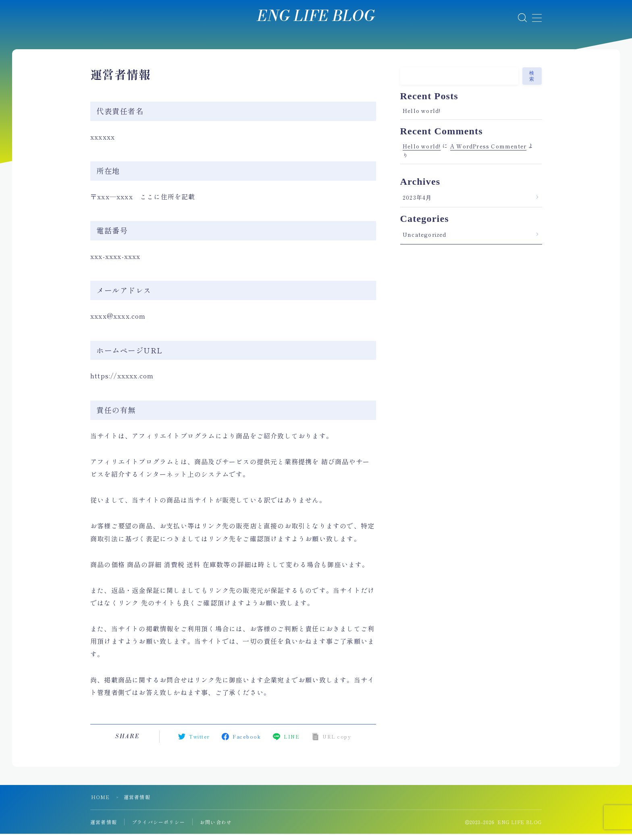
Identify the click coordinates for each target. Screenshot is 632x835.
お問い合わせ (216, 823)
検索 (532, 77)
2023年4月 (417, 198)
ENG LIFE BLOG (316, 17)
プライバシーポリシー (158, 823)
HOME (100, 798)
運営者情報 (103, 823)
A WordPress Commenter (488, 147)
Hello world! (422, 112)
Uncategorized (425, 236)
